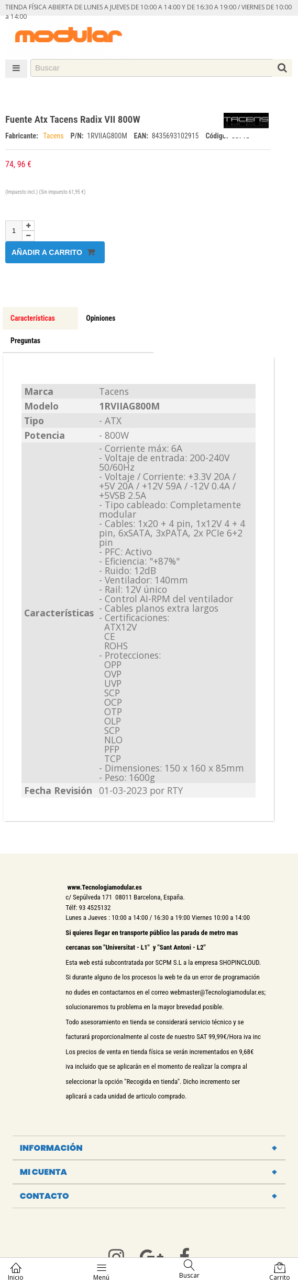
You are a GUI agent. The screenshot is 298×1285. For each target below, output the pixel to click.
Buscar (189, 1269)
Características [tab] (32, 318)
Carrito (279, 1271)
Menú (101, 1271)
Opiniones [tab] (100, 318)
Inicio (16, 1271)
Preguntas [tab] (25, 340)
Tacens (54, 136)
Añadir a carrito (53, 252)
